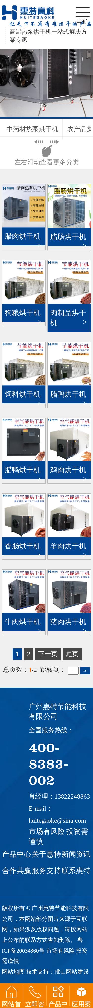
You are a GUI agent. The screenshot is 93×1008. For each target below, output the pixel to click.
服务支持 (46, 871)
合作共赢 (16, 871)
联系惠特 (76, 871)
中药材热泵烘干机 (32, 129)
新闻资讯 (76, 854)
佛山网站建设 (72, 972)
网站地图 (13, 972)
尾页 (72, 654)
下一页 (48, 654)
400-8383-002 (48, 763)
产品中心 (16, 854)
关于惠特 (46, 854)
